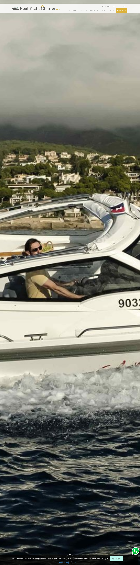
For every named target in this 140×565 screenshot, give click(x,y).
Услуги (102, 10)
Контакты (121, 10)
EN (108, 6)
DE (114, 6)
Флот (82, 10)
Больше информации (67, 563)
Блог (112, 10)
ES (103, 6)
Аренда (91, 10)
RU (124, 6)
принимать (116, 559)
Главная (72, 10)
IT (118, 6)
